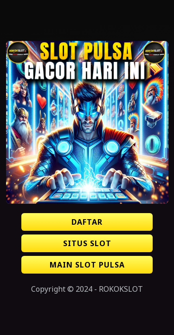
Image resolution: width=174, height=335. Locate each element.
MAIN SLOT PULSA (87, 265)
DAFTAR (87, 222)
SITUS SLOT (87, 243)
